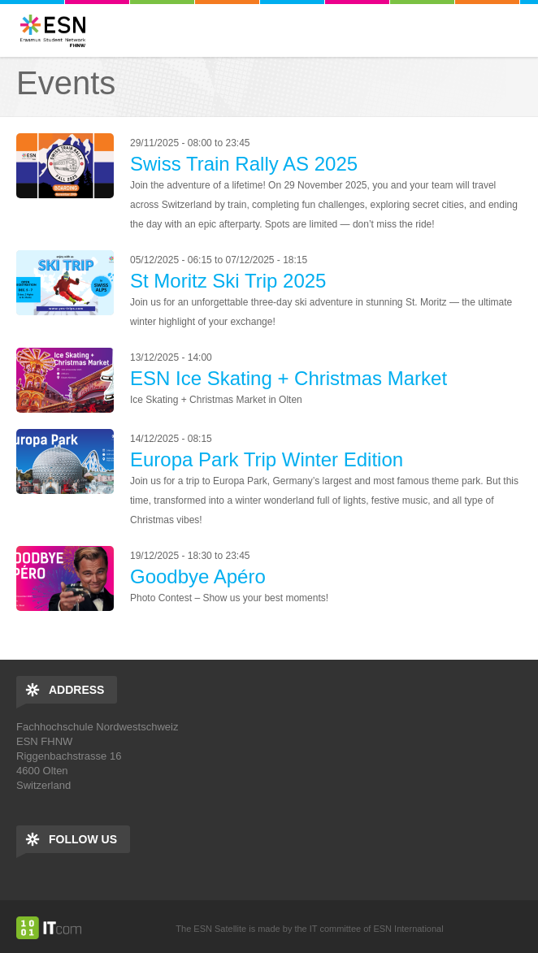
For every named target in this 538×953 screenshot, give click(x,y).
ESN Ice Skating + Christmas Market (288, 378)
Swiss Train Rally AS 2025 (244, 164)
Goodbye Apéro (198, 576)
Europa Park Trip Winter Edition (266, 459)
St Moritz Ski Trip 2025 (228, 281)
